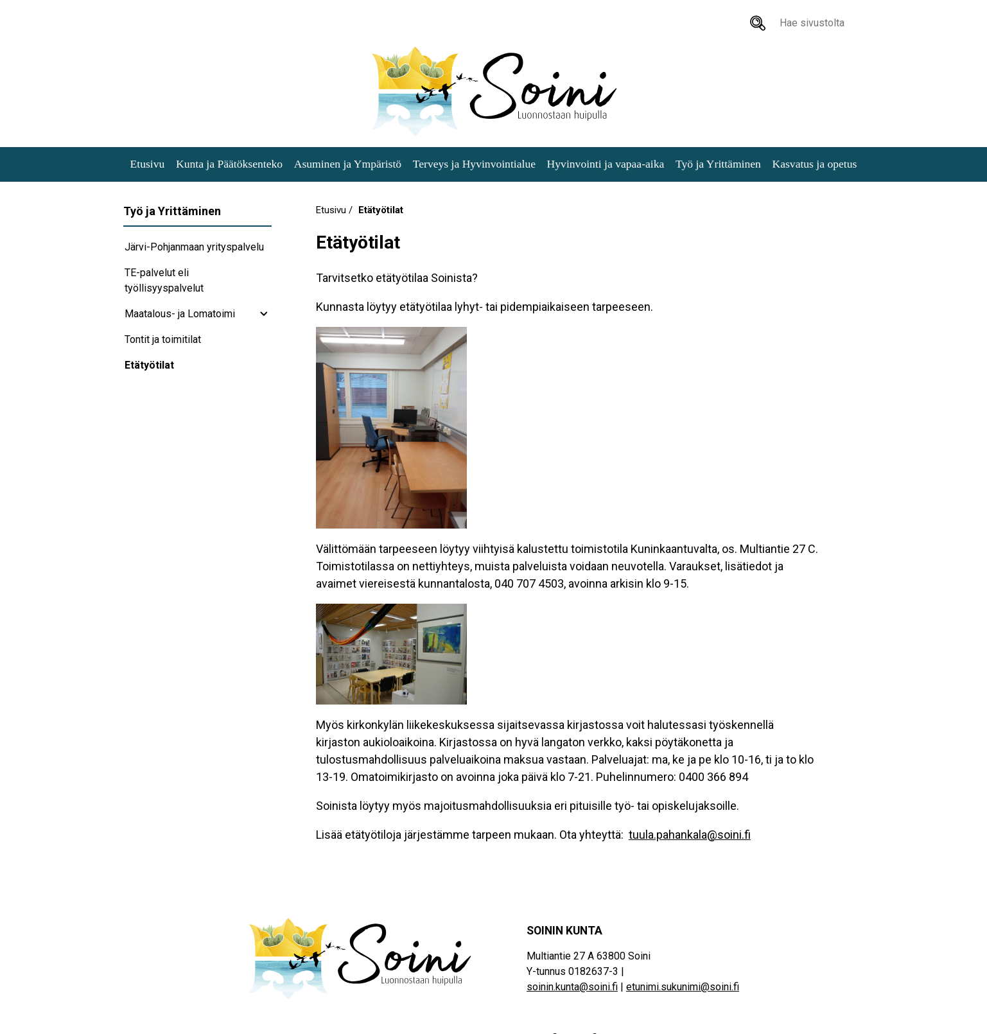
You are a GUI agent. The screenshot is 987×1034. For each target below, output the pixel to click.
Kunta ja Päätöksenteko (229, 163)
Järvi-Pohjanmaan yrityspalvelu (194, 247)
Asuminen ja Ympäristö (347, 163)
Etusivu (147, 163)
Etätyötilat (149, 365)
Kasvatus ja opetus (814, 163)
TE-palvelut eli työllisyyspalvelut (164, 280)
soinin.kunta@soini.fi (572, 987)
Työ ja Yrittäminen (718, 163)
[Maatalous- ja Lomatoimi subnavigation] (264, 314)
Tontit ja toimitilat (163, 339)
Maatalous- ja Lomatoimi (180, 314)
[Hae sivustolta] (758, 23)
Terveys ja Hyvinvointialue (474, 163)
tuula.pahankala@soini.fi (690, 834)
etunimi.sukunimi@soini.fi (682, 987)
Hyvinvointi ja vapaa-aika (606, 163)
